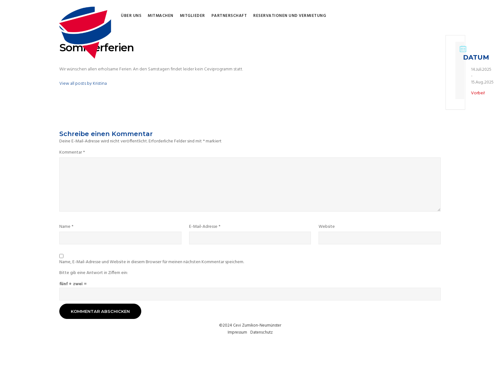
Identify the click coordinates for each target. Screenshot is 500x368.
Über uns (131, 16)
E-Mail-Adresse (204, 227)
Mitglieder (192, 16)
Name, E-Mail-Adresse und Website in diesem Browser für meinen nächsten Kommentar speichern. (151, 262)
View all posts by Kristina (83, 83)
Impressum (237, 332)
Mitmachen (160, 16)
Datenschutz (261, 332)
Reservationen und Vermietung (289, 16)
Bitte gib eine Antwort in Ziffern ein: (93, 273)
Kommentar (72, 152)
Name (66, 227)
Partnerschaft (229, 16)
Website (327, 227)
